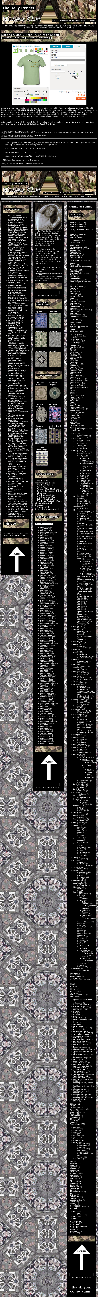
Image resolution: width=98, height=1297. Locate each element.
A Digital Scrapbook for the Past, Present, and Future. (66, 193)
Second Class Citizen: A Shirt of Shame (30, 34)
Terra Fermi (42, 487)
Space (75, 825)
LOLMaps (74, 973)
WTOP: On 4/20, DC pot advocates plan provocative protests (18, 282)
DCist (75, 1016)
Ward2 (80, 600)
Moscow (85, 945)
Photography (75, 1112)
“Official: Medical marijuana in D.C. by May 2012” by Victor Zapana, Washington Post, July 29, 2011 (17, 468)
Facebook (74, 352)
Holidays (74, 405)
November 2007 (46, 640)
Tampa (80, 639)
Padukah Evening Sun (82, 1049)
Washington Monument (87, 574)
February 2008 (46, 635)
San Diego (81, 482)
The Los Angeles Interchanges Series (45, 482)
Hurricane (77, 1211)
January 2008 (45, 637)
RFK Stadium (83, 588)
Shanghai (86, 899)
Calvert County (83, 691)
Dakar (84, 948)
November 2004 (46, 700)
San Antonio (82, 855)
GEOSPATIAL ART (25, 26)
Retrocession (78, 339)
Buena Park (82, 453)
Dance (72, 329)
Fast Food (74, 357)
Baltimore (81, 688)
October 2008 (45, 622)
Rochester (81, 782)
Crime (72, 324)
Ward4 (80, 603)
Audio (72, 275)
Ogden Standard (80, 1048)
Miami (79, 633)
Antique (73, 257)
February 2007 (46, 655)
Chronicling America (79, 310)
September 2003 (47, 721)
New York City (83, 757)
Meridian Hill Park (85, 576)
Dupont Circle (83, 531)
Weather (73, 1208)
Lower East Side (89, 774)
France (85, 910)
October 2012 (45, 564)
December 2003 (46, 716)
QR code (74, 1119)
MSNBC (76, 1038)
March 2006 (45, 673)
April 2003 (44, 730)
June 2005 (44, 688)
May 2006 (44, 670)
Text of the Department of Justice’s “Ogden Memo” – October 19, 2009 (18, 460)
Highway (73, 399)
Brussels (81, 895)
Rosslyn (80, 879)
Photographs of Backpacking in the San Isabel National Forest (18, 514)
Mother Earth (78, 1140)
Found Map (75, 364)
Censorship (75, 306)
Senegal (80, 947)
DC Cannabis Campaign (83, 229)
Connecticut (78, 507)
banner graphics (77, 280)
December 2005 (46, 678)
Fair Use (76, 196)
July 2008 (44, 627)
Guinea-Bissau (83, 922)
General (73, 370)
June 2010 (44, 589)
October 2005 (45, 682)
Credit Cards (75, 323)
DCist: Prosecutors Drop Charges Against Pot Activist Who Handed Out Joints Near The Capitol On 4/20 (18, 254)
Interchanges (87, 463)
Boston (80, 701)
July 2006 (44, 667)
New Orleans (82, 679)
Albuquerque (82, 752)
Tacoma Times (79, 1069)
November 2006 (46, 660)
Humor (36, 135)
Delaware (77, 626)
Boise (79, 651)
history (73, 404)
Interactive (74, 415)
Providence (82, 817)
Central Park (90, 770)
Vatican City (82, 967)
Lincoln (80, 739)
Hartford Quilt (14, 324)
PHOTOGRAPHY (32, 27)
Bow (9, 132)
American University (81, 514)
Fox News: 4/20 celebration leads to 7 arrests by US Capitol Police (17, 276)
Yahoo (72, 1229)
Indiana (76, 659)
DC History (75, 331)
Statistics (74, 1175)
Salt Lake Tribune (80, 1064)
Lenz (75, 1132)
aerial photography (78, 249)
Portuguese (75, 1116)
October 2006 (45, 662)
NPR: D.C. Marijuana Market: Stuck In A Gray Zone (17, 260)
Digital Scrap (76, 347)
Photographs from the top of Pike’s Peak (17, 507)
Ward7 (80, 608)
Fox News (77, 1024)
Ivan (79, 1213)
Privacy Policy (67, 196)
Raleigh (80, 787)
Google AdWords (77, 380)
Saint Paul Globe (80, 1063)
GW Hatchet (78, 1026)
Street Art (74, 1182)
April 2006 (44, 672)
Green (72, 394)
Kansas (76, 668)
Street (72, 1180)
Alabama (76, 433)
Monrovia (81, 937)
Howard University (85, 550)
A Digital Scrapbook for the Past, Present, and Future (73, 20)
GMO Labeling (76, 375)
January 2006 (45, 677)
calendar (74, 295)
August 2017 (45, 534)
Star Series (77, 1159)
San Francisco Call (81, 1066)
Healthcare (74, 397)
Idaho (75, 649)
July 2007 (44, 647)
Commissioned (76, 316)
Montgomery (82, 437)
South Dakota (78, 822)
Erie (79, 807)
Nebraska (77, 737)
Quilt (75, 1142)
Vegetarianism (76, 1200)
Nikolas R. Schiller (21, 196)
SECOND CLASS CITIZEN (42, 132)
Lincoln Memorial (86, 565)
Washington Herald (81, 1089)
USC (84, 475)
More (79, 1150)
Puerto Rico (78, 812)
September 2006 (47, 663)
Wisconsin (77, 887)
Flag (72, 361)
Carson (85, 457)
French (73, 365)
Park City (81, 864)
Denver (80, 500)
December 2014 (46, 552)
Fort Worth (82, 852)
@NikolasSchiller (81, 206)
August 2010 (45, 585)
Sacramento (82, 480)
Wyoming (77, 968)
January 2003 (45, 735)
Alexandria (82, 872)
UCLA (84, 473)
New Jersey (78, 747)
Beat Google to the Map (80, 281)
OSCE (72, 1111)
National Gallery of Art (88, 569)
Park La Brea (88, 470)
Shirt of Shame (57, 132)
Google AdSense (77, 379)
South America (83, 950)
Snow (75, 1218)
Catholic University (85, 520)
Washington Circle (85, 611)
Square (80, 1157)
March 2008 (45, 633)
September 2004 (47, 703)
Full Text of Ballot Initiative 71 (16, 416)
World (75, 892)
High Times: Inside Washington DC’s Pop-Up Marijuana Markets (17, 225)
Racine (80, 890)
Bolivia (85, 957)
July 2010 (44, 587)
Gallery (73, 367)
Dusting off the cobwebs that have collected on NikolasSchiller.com (16, 394)
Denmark (86, 904)
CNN (74, 1013)
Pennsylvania (78, 806)
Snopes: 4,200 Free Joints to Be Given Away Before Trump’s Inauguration (17, 338)
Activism (74, 237)
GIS (71, 374)
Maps (75, 337)
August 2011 (45, 565)
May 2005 (44, 690)
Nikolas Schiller (25, 156)
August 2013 (45, 560)
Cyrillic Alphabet (77, 326)
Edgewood (81, 535)
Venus (80, 837)
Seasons (73, 1163)
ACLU (72, 236)
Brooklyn (86, 761)
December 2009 (46, 599)
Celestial (74, 305)
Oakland (80, 477)
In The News (75, 412)
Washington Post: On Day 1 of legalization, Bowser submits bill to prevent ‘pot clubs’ (18, 387)
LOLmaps (41, 493)
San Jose (81, 495)
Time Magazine (79, 1076)
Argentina (86, 952)
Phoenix (80, 443)
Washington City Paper (83, 1083)
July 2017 (44, 535)
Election (73, 349)
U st (79, 595)
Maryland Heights (85, 727)
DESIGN (52, 27)
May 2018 (44, 529)
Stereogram (75, 1178)
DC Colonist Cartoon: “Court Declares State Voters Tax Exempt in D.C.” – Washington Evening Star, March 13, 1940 (18, 448)
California (77, 450)
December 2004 (46, 698)
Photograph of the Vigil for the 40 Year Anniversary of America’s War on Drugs (18, 485)
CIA (78, 875)
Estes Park (82, 502)
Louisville (81, 673)
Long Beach (87, 467)
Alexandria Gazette (81, 1004)
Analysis (74, 250)
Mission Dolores (85, 492)
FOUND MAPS (77, 26)
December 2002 (46, 736)
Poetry (73, 1114)
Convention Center (85, 528)
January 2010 (45, 597)
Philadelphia (82, 809)
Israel (79, 928)
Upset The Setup (47, 124)
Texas (75, 844)
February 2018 (46, 530)
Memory (76, 1137)
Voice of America (80, 1078)
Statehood (77, 341)
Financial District (86, 486)
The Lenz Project (45, 501)
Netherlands (87, 915)
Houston (81, 854)
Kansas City (82, 726)
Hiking (73, 400)
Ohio (75, 792)
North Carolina (79, 784)
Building (73, 293)
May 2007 (44, 650)
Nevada (76, 741)
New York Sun (79, 1041)
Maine (75, 681)
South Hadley (83, 704)
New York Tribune (80, 1044)
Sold (72, 1165)
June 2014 (44, 554)
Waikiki (85, 648)
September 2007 (47, 643)
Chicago (80, 654)
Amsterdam (91, 918)
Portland (81, 801)
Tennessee (77, 839)
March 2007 (45, 653)
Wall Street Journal (81, 1079)
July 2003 (44, 725)
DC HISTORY (39, 26)
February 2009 (46, 615)
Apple (72, 263)
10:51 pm (52, 156)
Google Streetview (78, 387)
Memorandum (76, 976)
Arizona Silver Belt (81, 1006)
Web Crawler (75, 1221)
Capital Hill (82, 517)
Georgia (76, 641)
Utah (75, 860)
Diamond (81, 1144)
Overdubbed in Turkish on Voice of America (18, 422)
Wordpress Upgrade (78, 1226)
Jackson (81, 716)
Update (73, 1198)
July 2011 (44, 567)
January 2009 (45, 617)
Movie (72, 983)
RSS (82, 196)
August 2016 (45, 542)
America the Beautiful (17, 505)
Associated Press (80, 1008)
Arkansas (77, 447)
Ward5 (80, 605)
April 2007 (44, 652)
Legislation (77, 336)
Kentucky (77, 671)
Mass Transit (75, 975)
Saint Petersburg (84, 636)
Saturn (80, 834)
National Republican (81, 1039)
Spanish (73, 1167)
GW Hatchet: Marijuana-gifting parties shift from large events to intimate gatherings (18, 231)
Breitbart (76, 1011)
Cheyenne (81, 970)
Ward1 (80, 598)
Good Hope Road (84, 543)
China (79, 897)
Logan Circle (83, 556)
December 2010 (46, 579)
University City (84, 732)
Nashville (81, 842)
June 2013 (44, 562)
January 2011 (45, 577)
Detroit (80, 708)
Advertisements (77, 247)
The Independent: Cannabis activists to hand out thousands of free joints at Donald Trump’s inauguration (18, 345)
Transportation (76, 1192)
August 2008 (45, 625)
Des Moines (82, 666)
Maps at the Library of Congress (48, 503)
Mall (79, 558)
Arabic (73, 265)
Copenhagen (92, 905)
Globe (79, 1147)
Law (72, 422)
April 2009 (44, 612)
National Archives (78, 995)
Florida (76, 629)
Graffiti (73, 390)
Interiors (74, 417)
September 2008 (47, 623)
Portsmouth (82, 746)
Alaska (75, 438)
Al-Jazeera (77, 1003)
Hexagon (81, 1149)
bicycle (73, 285)
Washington (5, 134)
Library (73, 427)
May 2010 (44, 590)
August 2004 (45, 705)
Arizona (76, 442)
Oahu (79, 646)
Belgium (85, 902)
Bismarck (81, 791)
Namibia (80, 938)
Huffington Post (80, 1031)
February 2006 (46, 675)
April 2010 (44, 592)
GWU (79, 548)
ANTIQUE (43, 27)
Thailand (76, 857)
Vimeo (72, 1203)
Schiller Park (83, 658)
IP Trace (73, 419)
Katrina (80, 1215)
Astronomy (74, 272)
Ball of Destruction (46, 499)
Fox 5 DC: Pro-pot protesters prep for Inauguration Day (16, 317)
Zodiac (73, 1233)
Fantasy (73, 354)
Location (74, 430)
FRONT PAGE (10, 26)
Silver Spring (83, 698)
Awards (73, 277)
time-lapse (74, 1188)
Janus (75, 1130)
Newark (80, 749)
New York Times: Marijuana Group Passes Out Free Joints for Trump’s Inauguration (18, 310)
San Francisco (83, 483)
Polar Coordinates (85, 1154)
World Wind (75, 1228)
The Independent (80, 1071)
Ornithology (75, 1107)
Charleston (82, 885)
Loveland (81, 505)
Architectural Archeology (81, 267)
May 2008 (44, 630)
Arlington (81, 874)
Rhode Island (78, 815)
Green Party (75, 395)
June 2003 (44, 726)
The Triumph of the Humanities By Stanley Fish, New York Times (18, 501)
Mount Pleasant (84, 580)
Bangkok (81, 859)
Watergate (81, 618)
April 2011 (44, 572)
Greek (72, 392)
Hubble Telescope (78, 409)
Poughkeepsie (83, 781)
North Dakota (78, 789)
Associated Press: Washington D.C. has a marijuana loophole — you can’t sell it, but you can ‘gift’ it (18, 239)
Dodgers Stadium (85, 459)
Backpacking (75, 278)
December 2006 (46, 658)
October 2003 (45, 720)
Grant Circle (82, 546)
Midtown (90, 777)
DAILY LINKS (75, 328)
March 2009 (45, 613)
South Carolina (79, 819)
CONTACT (69, 27)
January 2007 (45, 657)
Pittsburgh (82, 811)
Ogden (80, 862)
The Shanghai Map (46, 497)
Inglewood (86, 462)
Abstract (76, 1127)
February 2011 (46, 575)
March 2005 (45, 693)
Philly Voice (78, 1059)
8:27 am (41, 148)
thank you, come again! (81, 1289)
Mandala (76, 1135)
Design (23, 135)
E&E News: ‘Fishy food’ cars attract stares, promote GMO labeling (18, 431)
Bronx (84, 759)
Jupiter (80, 827)
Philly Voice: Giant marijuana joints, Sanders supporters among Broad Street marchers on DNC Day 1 (18, 362)
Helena (80, 736)
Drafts (75, 320)
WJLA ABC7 (78, 1099)
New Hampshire (79, 744)
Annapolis (81, 686)
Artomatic (74, 270)
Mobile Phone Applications (82, 980)
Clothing (11, 135)
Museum (73, 988)
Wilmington (82, 628)
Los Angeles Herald (81, 1033)
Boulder (80, 498)
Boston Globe (79, 1009)
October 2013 (45, 559)
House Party (75, 407)
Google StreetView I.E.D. (49, 491)
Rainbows (77, 1216)
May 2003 (44, 728)
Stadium (73, 1172)
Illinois (76, 653)
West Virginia (78, 884)
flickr (72, 362)
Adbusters (74, 245)
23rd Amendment (80, 334)
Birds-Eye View (76, 286)
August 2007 (45, 645)
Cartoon (73, 303)
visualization (75, 1205)
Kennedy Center (84, 553)
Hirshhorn (86, 560)
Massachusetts (79, 699)
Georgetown (82, 538)
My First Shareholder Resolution (17, 419)
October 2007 (45, 642)
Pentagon (81, 877)
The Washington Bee (82, 1074)
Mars (79, 829)
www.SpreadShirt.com (74, 108)
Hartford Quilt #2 (15, 322)
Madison (81, 889)
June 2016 (44, 545)
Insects (73, 414)
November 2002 (46, 738)
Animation (74, 255)
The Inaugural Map (46, 495)
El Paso (80, 850)
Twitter (73, 1195)
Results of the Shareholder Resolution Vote (18, 411)
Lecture (73, 424)
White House (82, 620)
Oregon (76, 799)
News (72, 996)
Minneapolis (82, 711)
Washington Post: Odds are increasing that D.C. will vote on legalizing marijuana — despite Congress (18, 405)
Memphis (81, 840)
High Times (78, 1029)
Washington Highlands (82, 615)
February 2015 (46, 549)
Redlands (81, 478)
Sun (79, 835)
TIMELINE (49, 26)
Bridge (73, 291)
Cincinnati (81, 794)
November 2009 (46, 600)
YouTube (73, 1231)
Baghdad (86, 927)
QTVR (72, 1121)
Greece (85, 912)
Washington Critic (78, 1207)
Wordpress (74, 1224)
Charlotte (81, 786)
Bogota (90, 960)
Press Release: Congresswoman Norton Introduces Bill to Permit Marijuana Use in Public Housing (18, 219)
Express (80, 1096)
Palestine (81, 940)
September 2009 (47, 603)
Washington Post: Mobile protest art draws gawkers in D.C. (18, 436)
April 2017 (44, 539)
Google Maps (75, 384)
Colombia (86, 958)
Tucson (80, 445)
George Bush (76, 372)
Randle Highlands (85, 585)
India (79, 923)
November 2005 (46, 680)
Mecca (80, 930)
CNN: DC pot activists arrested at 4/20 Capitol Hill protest (18, 270)
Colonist (17, 135)
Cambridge (82, 703)
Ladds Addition (86, 803)
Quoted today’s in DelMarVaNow (16, 399)
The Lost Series (45, 485)
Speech (73, 1168)
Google (73, 377)
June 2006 (44, 668)
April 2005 (44, 692)
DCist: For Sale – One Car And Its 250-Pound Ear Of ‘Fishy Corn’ (18, 265)
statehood (42, 135)
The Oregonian (79, 1073)
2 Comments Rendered (37, 38)
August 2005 (45, 685)
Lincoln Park (83, 555)
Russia (80, 943)
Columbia (81, 820)
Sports (73, 1170)
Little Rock (82, 448)
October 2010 (45, 582)
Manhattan (86, 766)
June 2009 (44, 608)
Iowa (75, 664)
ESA (72, 351)
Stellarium (74, 1177)
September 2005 (47, 683)
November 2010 (46, 580)
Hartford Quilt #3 (15, 320)
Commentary (75, 315)
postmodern (75, 1117)
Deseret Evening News (82, 1019)
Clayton (80, 722)
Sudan (80, 963)
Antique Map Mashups (48, 489)
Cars (72, 300)
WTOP (75, 1101)
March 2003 (45, 731)
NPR (74, 1046)
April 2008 (44, 632)
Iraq (79, 925)
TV (71, 1193)
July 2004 (44, 706)
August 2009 (45, 605)
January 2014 (45, 555)
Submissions (75, 1183)
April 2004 (44, 711)
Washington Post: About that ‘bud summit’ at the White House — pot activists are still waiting (17, 370)
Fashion (29, 135)
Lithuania (86, 913)
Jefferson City (83, 724)
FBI (71, 359)
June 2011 (44, 569)
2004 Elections (76, 223)
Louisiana (77, 676)
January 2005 (45, 696)
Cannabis (77, 241)
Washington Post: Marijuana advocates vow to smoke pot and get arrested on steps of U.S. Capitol (17, 289)
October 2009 (45, 602)
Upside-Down (89, 132)
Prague (80, 942)
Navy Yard (81, 581)
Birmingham (82, 435)
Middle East (82, 933)
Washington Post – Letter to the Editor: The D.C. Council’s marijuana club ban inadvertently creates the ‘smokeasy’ (17, 379)
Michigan (76, 706)
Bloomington (82, 661)
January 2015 (45, 550)
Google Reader (76, 385)
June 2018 (44, 527)
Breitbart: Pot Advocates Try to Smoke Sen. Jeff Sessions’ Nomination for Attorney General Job (17, 330)
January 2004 (45, 715)
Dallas (80, 849)
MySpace (74, 991)
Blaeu (72, 288)
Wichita (80, 669)
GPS (72, 389)
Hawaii (75, 644)
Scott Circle (82, 590)
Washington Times (81, 1098)
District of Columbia (53, 196)
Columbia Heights (85, 525)
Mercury (80, 830)
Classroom (74, 311)
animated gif (75, 254)
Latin (72, 420)
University (74, 1197)
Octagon (81, 1152)
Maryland (77, 684)
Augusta (81, 683)
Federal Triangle (84, 536)
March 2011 (45, 574)
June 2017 (44, 537)
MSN (72, 986)
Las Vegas (81, 742)
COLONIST (65, 26)
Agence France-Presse (82, 1000)
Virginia (76, 870)
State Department (85, 591)
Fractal (76, 1129)
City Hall (81, 523)
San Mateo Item (79, 1068)
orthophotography (78, 1109)
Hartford (81, 508)
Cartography (75, 301)
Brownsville (82, 847)
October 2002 (45, 740)
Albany (80, 756)
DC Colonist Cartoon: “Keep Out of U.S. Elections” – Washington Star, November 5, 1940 (17, 476)
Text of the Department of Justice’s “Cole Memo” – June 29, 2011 (18, 455)
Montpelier (82, 869)
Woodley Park (83, 621)
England (85, 909)
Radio (72, 1122)
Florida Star (78, 1023)
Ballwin (80, 719)
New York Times (80, 1043)
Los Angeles (82, 455)
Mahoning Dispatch (81, 1036)
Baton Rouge (83, 678)
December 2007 (46, 638)
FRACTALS (88, 26)
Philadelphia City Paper (83, 1054)
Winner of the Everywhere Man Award (47, 508)
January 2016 (45, 547)
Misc (75, 1139)
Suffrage (76, 342)
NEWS (57, 26)
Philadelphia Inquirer (82, 1058)
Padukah (81, 674)
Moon (79, 832)
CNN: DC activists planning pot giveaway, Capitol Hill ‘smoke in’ (18, 295)
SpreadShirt (67, 132)
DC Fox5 (76, 1014)
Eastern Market (84, 533)
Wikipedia (74, 1223)
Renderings (75, 1124)
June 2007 (44, 648)
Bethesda (81, 689)
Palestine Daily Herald (82, 1051)
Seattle (80, 882)
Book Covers (75, 290)
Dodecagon (82, 1145)
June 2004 (44, 708)
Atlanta (80, 643)
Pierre (80, 824)
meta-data (74, 978)
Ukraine (80, 965)
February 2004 (46, 713)
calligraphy (75, 296)
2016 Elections (76, 234)
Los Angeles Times (81, 1034)
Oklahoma (77, 796)
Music (72, 990)
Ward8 (80, 610)
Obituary (74, 1104)
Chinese (73, 308)
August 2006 (45, 665)
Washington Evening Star (84, 1086)
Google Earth (76, 382)
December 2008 (46, 618)
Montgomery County (86, 693)
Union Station (83, 596)
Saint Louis (82, 731)
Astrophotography (78, 273)
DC (13, 132)
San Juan (81, 814)
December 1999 (46, 743)
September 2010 (47, 584)
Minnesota (77, 709)
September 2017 (47, 532)
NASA (72, 993)
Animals (73, 252)
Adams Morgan (83, 512)
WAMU (75, 1081)
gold (31, 132)
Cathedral (81, 518)
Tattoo (73, 1185)
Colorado (77, 497)
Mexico (80, 932)
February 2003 (46, 733)
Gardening (74, 369)
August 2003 (45, 723)
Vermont (76, 867)
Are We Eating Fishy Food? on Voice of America (17, 426)
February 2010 (46, 595)
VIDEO (59, 27)
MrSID (72, 985)
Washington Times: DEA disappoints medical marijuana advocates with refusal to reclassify (18, 354)
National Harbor (84, 696)
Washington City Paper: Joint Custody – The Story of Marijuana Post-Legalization (18, 246)
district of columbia (22, 132)
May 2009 (44, 610)
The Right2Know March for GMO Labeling (18, 441)
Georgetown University (82, 540)
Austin (80, 845)
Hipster (73, 402)
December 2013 (46, 557)
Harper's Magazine (81, 1028)
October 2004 (45, 701)
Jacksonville (82, 631)
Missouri (76, 717)
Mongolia (81, 935)
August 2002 (45, 741)
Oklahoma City (83, 797)
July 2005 (44, 687)
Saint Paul (81, 713)
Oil (71, 1106)
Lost (74, 1134)
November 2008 (46, 620)
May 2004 (44, 710)
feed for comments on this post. (21, 160)
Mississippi (78, 714)
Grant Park (87, 656)
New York (77, 754)
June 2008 (44, 628)
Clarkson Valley (84, 721)
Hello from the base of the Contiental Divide (18, 510)
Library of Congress (79, 429)
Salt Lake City (83, 865)
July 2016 (44, 544)
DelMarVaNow (78, 1018)
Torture (73, 1190)
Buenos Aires (90, 954)
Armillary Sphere (80, 260)
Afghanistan (82, 894)
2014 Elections (76, 226)
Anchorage (82, 440)
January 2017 (45, 540)
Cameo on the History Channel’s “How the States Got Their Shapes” (17, 495)
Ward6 (80, 606)
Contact (88, 196)
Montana (76, 734)
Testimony (74, 1187)
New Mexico (78, 751)
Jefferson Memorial (86, 562)
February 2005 (46, 695)
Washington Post (80, 1094)
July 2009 (44, 607)
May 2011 (44, 570)
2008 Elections (76, 224)
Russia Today (78, 1061)
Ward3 (80, 601)
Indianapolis (82, 663)
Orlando (80, 634)
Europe (80, 900)
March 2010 (45, 594)
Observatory (82, 583)
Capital (73, 298)
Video (72, 1202)
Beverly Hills (83, 452)
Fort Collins (82, 503)
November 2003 (46, 718)
